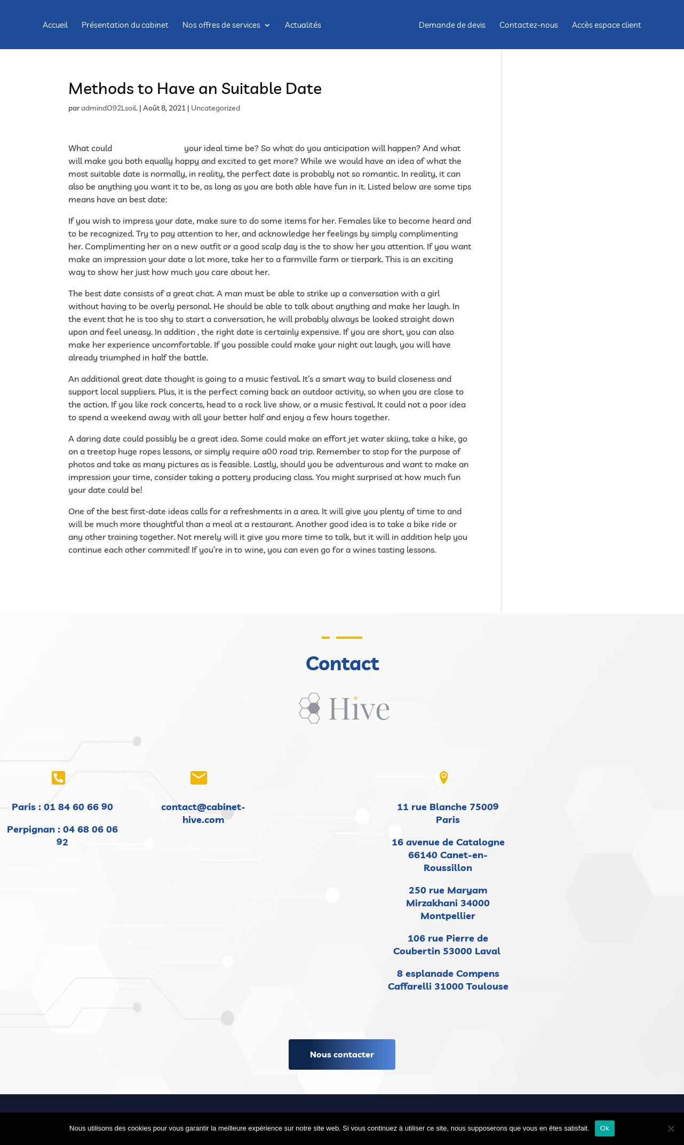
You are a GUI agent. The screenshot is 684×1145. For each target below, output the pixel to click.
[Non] (670, 1128)
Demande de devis (452, 25)
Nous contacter (342, 1054)
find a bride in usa (148, 148)
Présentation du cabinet (125, 25)
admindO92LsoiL (109, 108)
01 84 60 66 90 (78, 807)
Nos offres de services (221, 25)
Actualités (303, 25)
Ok (604, 1128)
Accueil (55, 25)
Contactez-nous (528, 25)
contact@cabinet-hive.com (203, 813)
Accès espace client (606, 25)
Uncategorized (215, 108)
